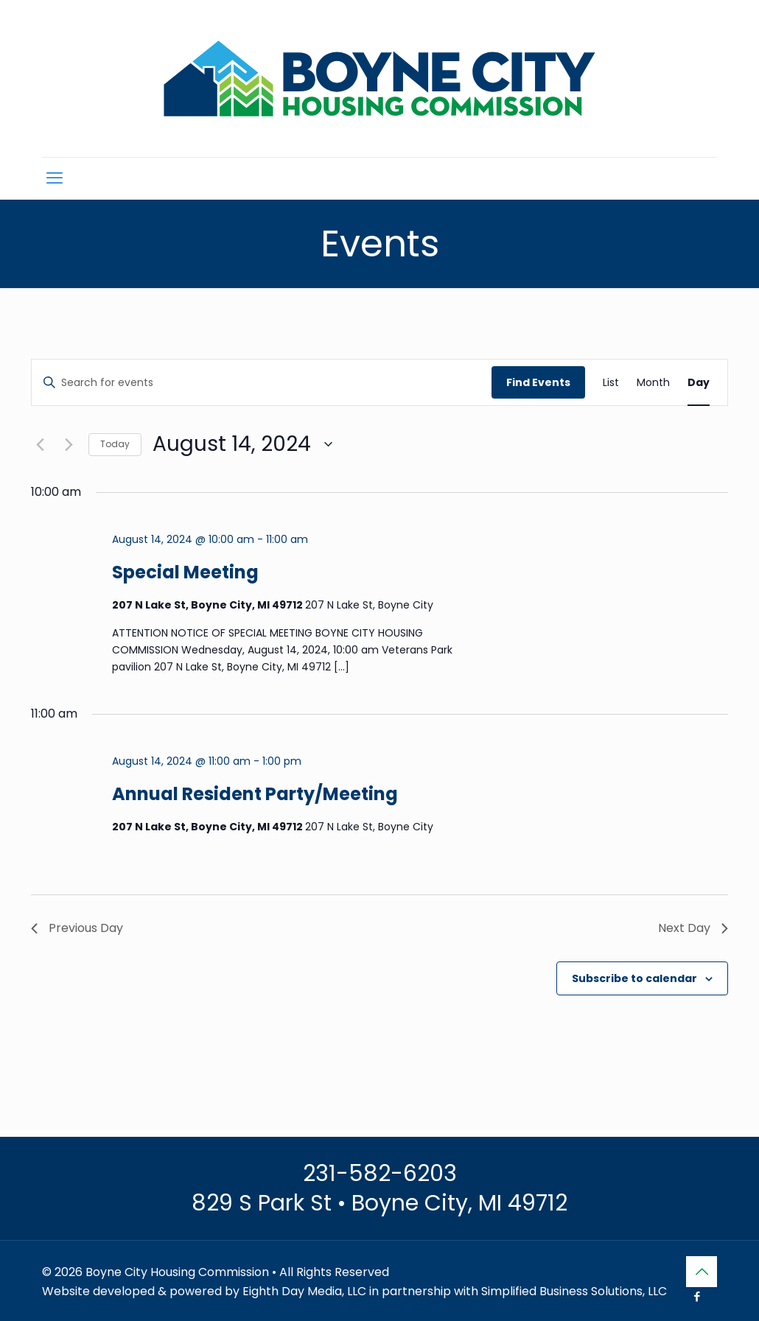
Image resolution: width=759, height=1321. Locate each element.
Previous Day (77, 927)
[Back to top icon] (701, 1271)
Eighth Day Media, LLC (304, 1291)
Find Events (538, 382)
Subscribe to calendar (634, 978)
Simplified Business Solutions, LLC (574, 1291)
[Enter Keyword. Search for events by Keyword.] (262, 383)
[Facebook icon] (696, 1296)
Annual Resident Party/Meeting (255, 794)
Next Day (693, 927)
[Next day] (68, 444)
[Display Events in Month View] (653, 383)
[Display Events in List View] (611, 383)
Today (115, 444)
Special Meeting (185, 572)
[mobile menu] (54, 178)
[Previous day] (40, 444)
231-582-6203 (380, 1173)
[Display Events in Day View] (699, 383)
